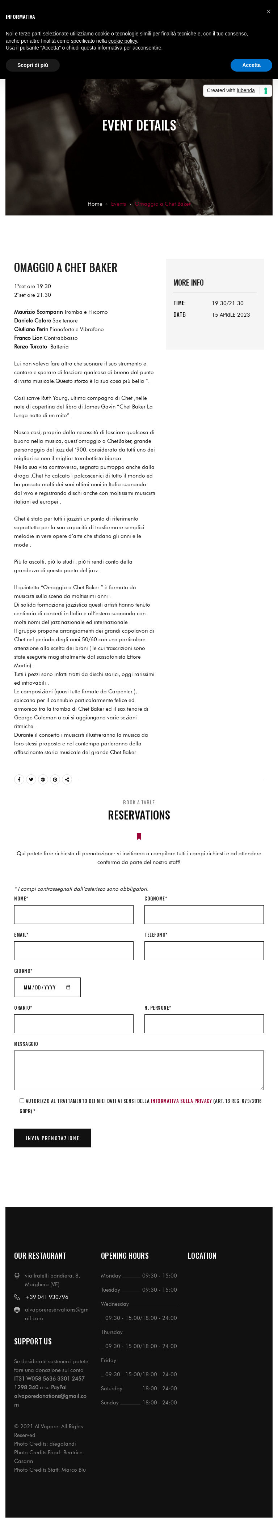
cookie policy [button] (122, 41)
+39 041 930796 (46, 1297)
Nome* (21, 898)
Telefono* (156, 934)
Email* (21, 934)
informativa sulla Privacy (181, 1100)
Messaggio (26, 1043)
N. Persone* (157, 1007)
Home (95, 204)
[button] (268, 11)
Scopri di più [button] (32, 65)
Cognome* (155, 898)
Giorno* (23, 970)
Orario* (23, 1007)
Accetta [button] (251, 65)
